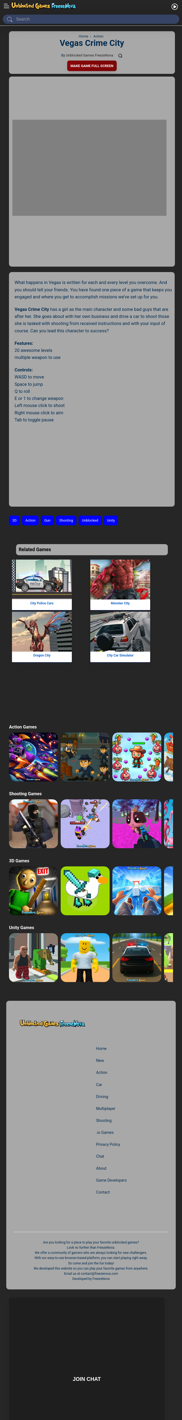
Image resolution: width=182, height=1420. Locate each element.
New (100, 998)
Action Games (23, 664)
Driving (102, 1034)
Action (31, 458)
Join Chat (87, 1317)
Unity (112, 458)
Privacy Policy (108, 1082)
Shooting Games (25, 731)
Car (99, 1022)
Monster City (120, 541)
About (101, 1106)
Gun (48, 458)
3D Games (19, 798)
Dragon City (41, 593)
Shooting (67, 458)
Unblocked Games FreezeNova (89, 55)
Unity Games (22, 865)
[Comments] (121, 55)
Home (101, 986)
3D (15, 458)
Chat (100, 1094)
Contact (103, 1130)
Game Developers (111, 1118)
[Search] (92, 19)
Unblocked (91, 458)
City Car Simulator (120, 593)
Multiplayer (106, 1046)
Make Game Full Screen (92, 66)
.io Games (105, 1070)
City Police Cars (41, 541)
